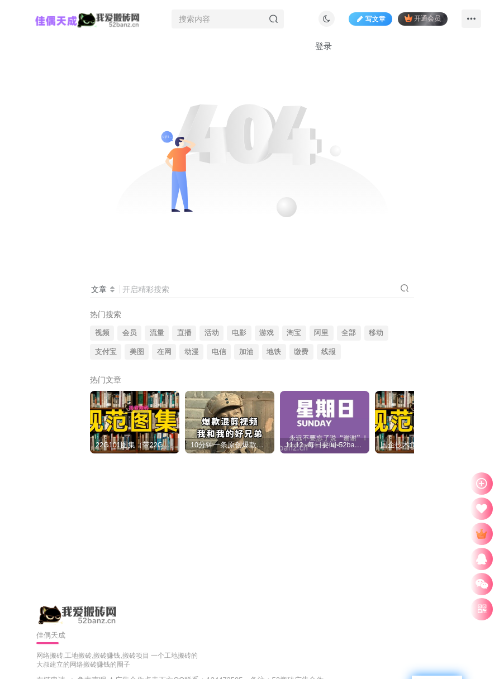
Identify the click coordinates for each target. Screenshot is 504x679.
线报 (328, 352)
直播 (184, 333)
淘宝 (294, 333)
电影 (239, 333)
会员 (129, 333)
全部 (348, 333)
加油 (246, 352)
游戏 (266, 333)
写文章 (370, 19)
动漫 (191, 352)
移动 (376, 333)
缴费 (301, 352)
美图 (137, 352)
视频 (102, 333)
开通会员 (423, 18)
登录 (323, 46)
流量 (157, 333)
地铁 (274, 352)
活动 (212, 333)
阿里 (321, 333)
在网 (164, 352)
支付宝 (106, 352)
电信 (219, 352)
